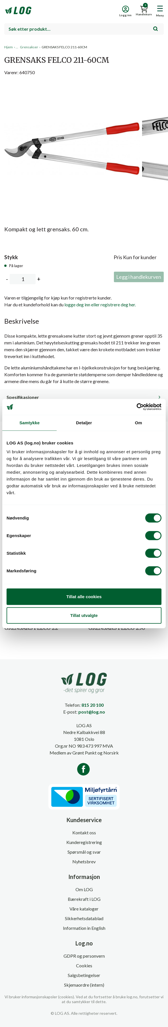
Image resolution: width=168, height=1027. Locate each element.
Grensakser (29, 47)
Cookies (84, 965)
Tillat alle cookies (84, 596)
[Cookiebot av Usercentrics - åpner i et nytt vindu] (136, 407)
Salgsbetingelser (84, 975)
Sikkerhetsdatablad (84, 918)
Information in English (84, 928)
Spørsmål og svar (84, 852)
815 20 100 (92, 705)
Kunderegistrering (84, 842)
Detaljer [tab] (84, 422)
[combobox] (84, 29)
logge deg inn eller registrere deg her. (100, 304)
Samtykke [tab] (29, 422)
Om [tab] (138, 422)
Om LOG (84, 889)
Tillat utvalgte (84, 615)
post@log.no (91, 711)
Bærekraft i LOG (84, 899)
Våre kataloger (84, 908)
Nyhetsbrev (84, 861)
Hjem (8, 47)
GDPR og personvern (84, 956)
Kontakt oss (84, 832)
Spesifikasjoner (23, 397)
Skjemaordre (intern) (84, 985)
